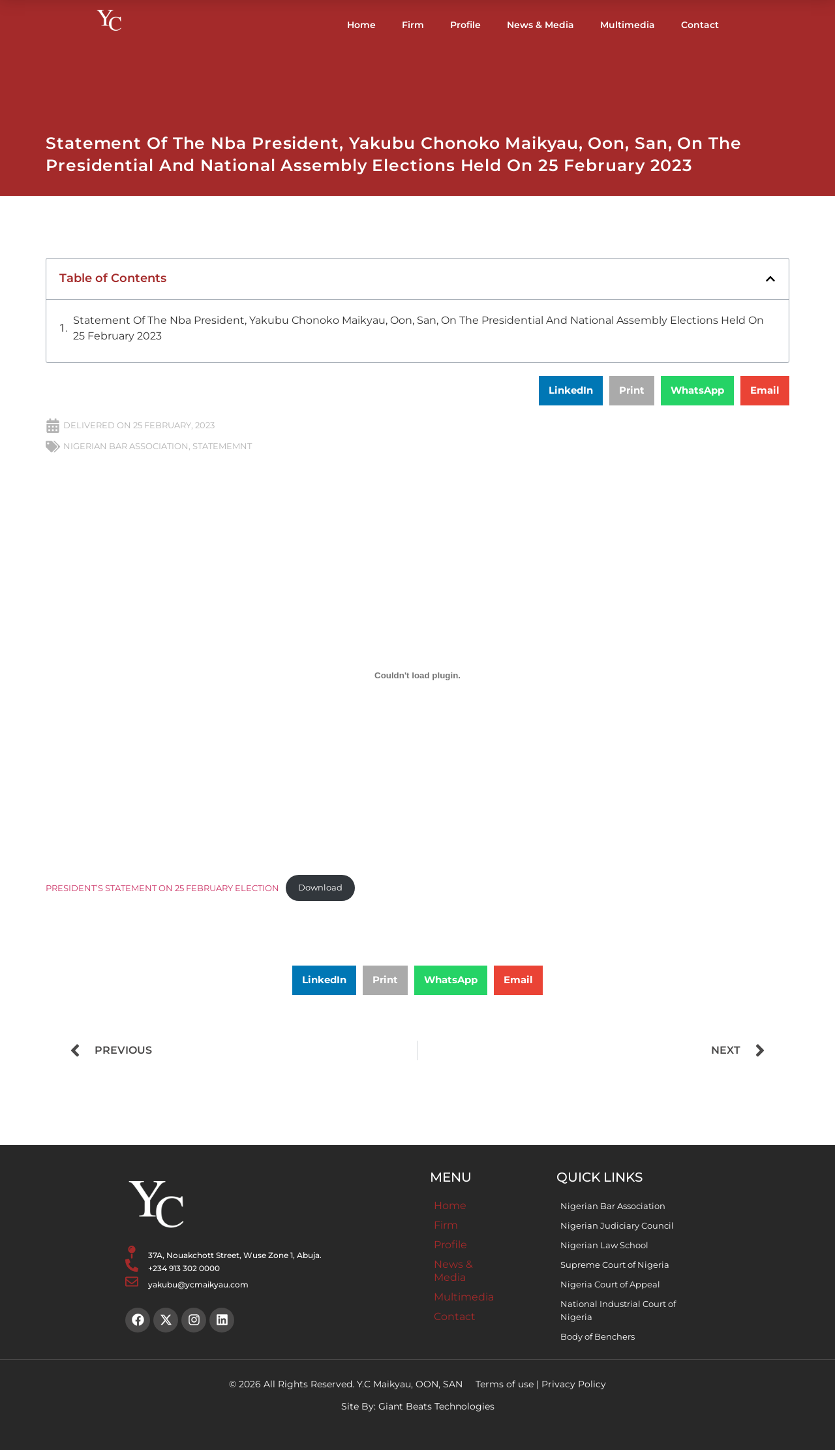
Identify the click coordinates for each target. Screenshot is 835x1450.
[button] (770, 279)
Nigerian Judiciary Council (617, 1225)
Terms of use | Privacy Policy (541, 1384)
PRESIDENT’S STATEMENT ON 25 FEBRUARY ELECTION (162, 887)
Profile (465, 25)
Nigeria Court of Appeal (610, 1284)
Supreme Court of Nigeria (614, 1264)
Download (320, 887)
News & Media (540, 25)
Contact (700, 25)
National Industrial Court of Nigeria (618, 1310)
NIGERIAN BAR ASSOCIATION (126, 446)
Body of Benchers (597, 1336)
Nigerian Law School (604, 1245)
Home (361, 25)
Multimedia (627, 25)
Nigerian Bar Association (612, 1206)
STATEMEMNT (222, 446)
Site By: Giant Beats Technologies (417, 1406)
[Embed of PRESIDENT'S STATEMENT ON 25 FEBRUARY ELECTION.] (417, 676)
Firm (413, 25)
